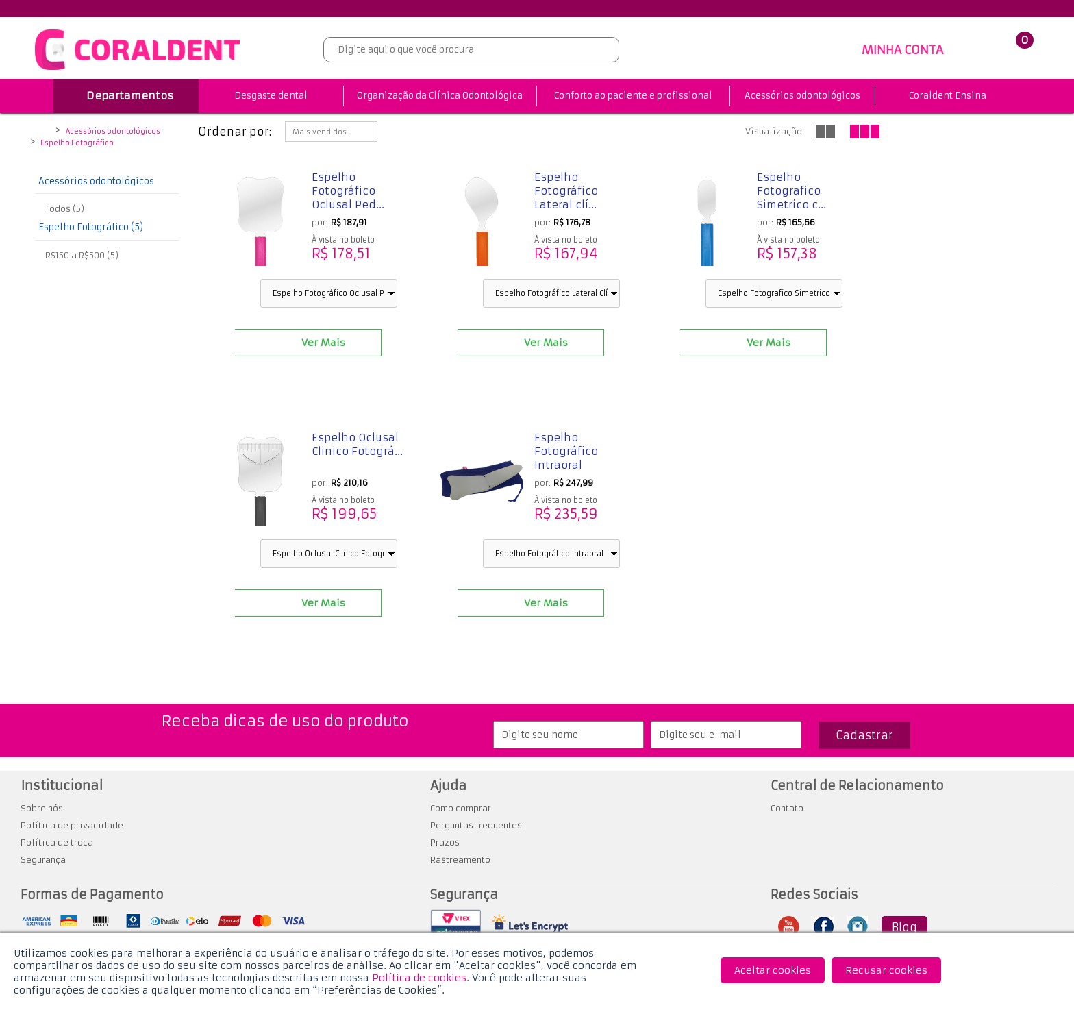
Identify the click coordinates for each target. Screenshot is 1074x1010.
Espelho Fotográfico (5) (90, 227)
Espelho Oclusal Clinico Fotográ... (357, 444)
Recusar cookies (886, 970)
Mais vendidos (319, 131)
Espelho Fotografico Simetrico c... (791, 191)
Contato (787, 808)
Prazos (445, 842)
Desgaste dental (271, 95)
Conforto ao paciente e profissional (633, 95)
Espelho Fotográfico (77, 143)
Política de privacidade (72, 825)
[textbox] (471, 49)
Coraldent (43, 132)
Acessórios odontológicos (802, 95)
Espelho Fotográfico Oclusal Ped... (348, 191)
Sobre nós (42, 808)
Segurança (43, 859)
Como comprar (460, 808)
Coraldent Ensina (947, 95)
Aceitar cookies (772, 970)
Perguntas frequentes (476, 825)
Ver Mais (323, 342)
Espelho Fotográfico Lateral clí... (566, 191)
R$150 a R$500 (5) (81, 255)
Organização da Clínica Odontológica (440, 95)
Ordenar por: (234, 131)
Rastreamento (460, 859)
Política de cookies (419, 978)
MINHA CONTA (902, 50)
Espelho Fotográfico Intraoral (566, 451)
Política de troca (57, 842)
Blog (904, 927)
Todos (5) (64, 209)
